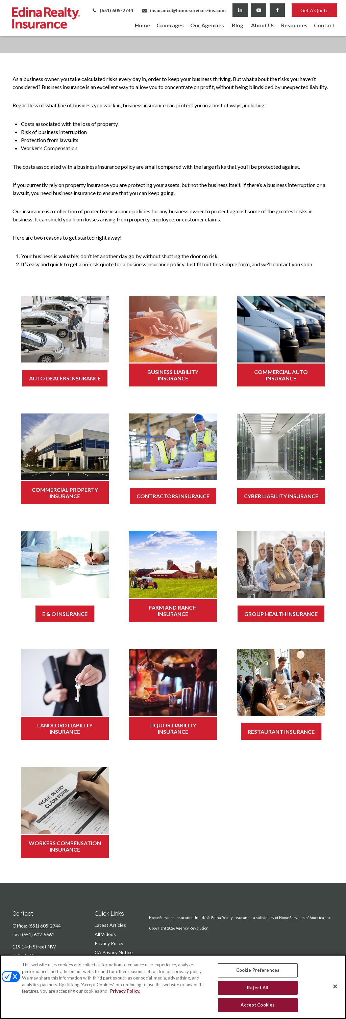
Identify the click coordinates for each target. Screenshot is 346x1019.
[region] (173, 987)
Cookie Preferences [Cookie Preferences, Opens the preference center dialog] (257, 970)
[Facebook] (277, 10)
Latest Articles (110, 925)
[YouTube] (258, 10)
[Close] (335, 986)
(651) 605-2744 (112, 10)
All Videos (105, 934)
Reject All (257, 987)
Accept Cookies (258, 1005)
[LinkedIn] (240, 10)
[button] (142, 25)
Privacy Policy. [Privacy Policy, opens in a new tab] (124, 991)
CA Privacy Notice (114, 952)
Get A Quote (314, 10)
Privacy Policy (109, 943)
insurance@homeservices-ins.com (184, 10)
